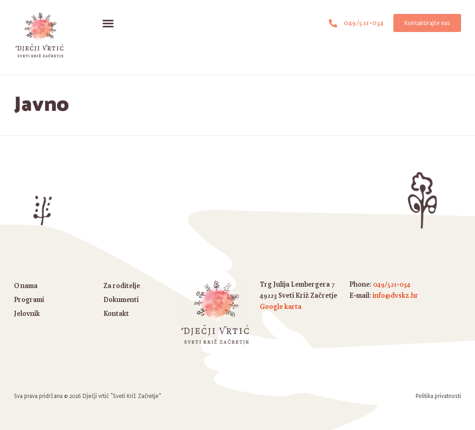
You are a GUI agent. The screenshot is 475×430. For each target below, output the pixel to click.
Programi (29, 299)
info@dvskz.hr (395, 295)
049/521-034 (392, 284)
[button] (108, 23)
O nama (26, 285)
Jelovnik (27, 313)
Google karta (281, 306)
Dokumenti (121, 299)
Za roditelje (121, 285)
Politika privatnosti (438, 396)
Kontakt (116, 313)
